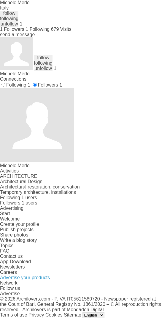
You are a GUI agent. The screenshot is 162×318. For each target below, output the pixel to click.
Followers (50, 84)
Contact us (11, 256)
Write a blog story (18, 240)
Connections (13, 79)
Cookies (54, 314)
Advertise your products (25, 277)
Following (18, 84)
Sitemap (72, 314)
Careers (8, 272)
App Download (15, 261)
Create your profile (19, 224)
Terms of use (13, 314)
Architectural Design (21, 181)
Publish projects (17, 229)
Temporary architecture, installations (38, 192)
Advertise (10, 293)
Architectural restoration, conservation (40, 186)
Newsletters (12, 266)
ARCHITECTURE (18, 176)
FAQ (4, 250)
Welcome (10, 218)
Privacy (36, 314)
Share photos (14, 234)
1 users (29, 197)
